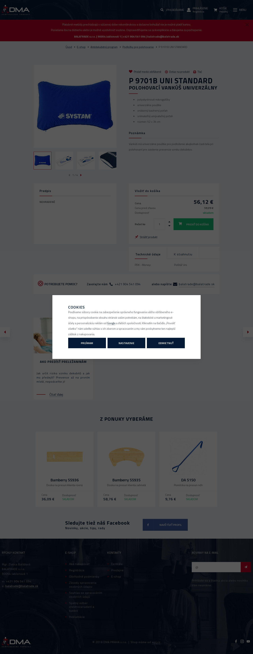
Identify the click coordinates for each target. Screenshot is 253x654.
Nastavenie (126, 343)
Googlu (111, 323)
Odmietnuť (166, 343)
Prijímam (87, 343)
